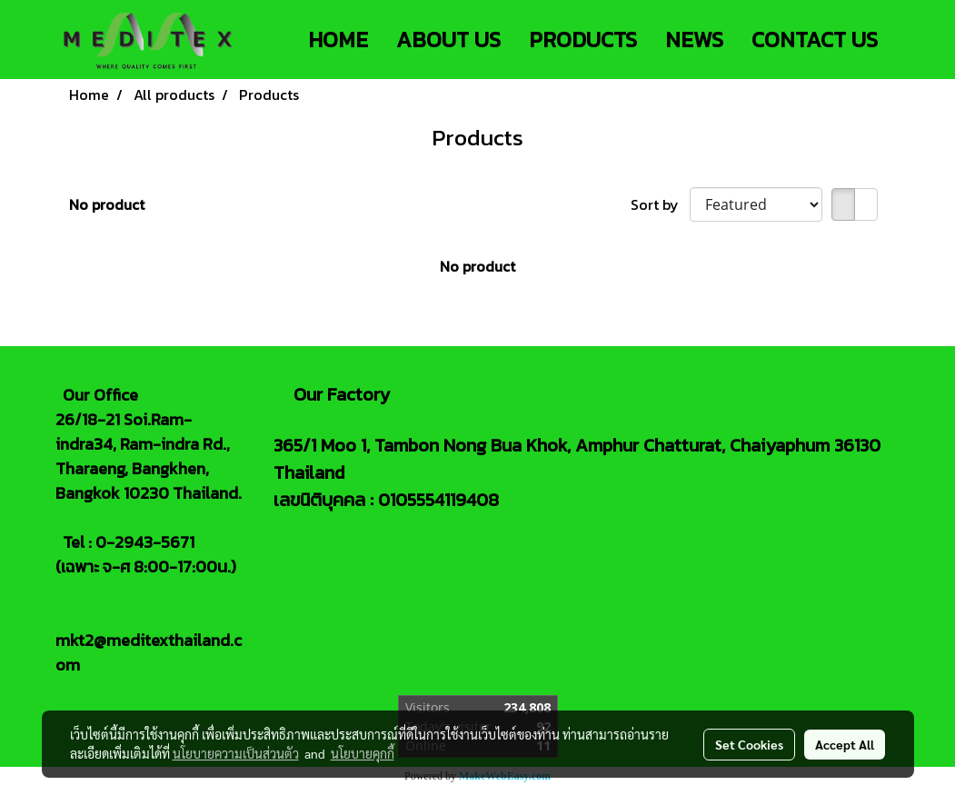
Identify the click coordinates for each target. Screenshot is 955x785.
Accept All (844, 744)
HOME (338, 39)
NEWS (694, 39)
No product (106, 204)
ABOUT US (448, 39)
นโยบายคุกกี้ (362, 753)
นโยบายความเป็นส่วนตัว (236, 753)
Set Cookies (749, 744)
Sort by (660, 204)
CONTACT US (814, 39)
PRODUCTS (583, 39)
